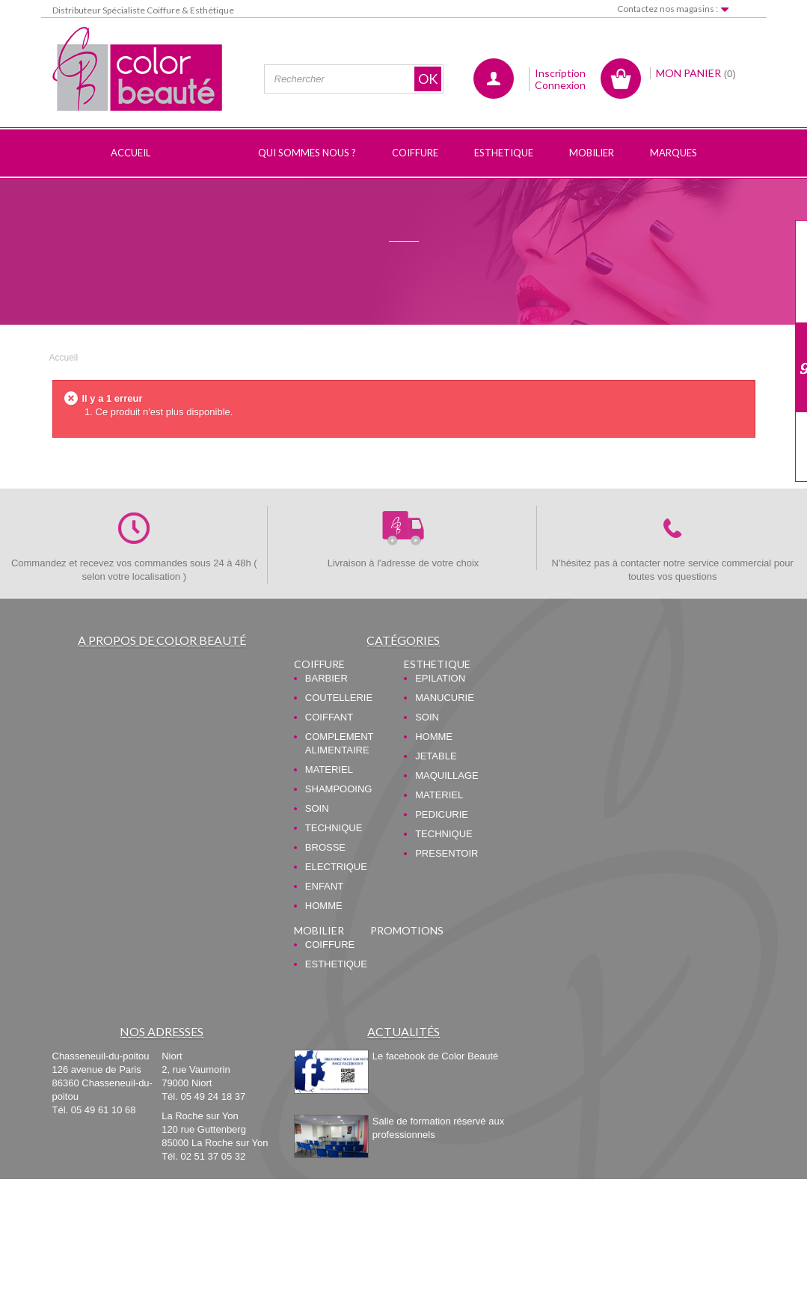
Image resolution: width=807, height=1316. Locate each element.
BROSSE (325, 847)
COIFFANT (329, 717)
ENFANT (324, 886)
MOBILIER (319, 930)
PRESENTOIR (446, 853)
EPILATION (440, 678)
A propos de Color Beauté (162, 640)
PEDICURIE (441, 814)
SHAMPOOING (338, 789)
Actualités (403, 1031)
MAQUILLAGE (447, 775)
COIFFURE (319, 664)
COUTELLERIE (338, 697)
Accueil (64, 357)
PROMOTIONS (407, 930)
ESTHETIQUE (437, 664)
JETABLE (435, 756)
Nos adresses (161, 1031)
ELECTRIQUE (336, 866)
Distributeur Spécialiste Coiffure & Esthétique (143, 10)
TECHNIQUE (334, 827)
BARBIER (326, 678)
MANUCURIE (444, 697)
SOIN (317, 808)
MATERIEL (329, 769)
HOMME (324, 905)
